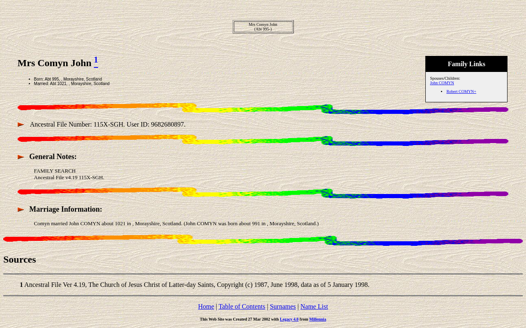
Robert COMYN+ (461, 91)
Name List (314, 306)
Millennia (317, 319)
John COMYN (442, 83)
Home (206, 306)
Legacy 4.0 (289, 319)
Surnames (283, 306)
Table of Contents (242, 306)
